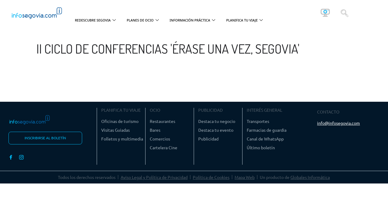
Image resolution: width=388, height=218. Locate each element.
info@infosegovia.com (338, 123)
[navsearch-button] (345, 12)
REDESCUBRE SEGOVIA (95, 20)
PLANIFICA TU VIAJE (244, 20)
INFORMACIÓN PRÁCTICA (193, 20)
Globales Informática (310, 177)
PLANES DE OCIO (143, 20)
